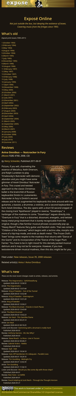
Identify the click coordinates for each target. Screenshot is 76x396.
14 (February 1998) (9, 77)
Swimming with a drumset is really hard (34, 328)
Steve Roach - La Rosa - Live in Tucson (24, 338)
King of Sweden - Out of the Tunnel (23, 291)
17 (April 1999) (7, 84)
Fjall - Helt (13, 349)
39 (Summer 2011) (9, 142)
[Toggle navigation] (8, 11)
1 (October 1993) (8, 43)
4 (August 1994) (8, 50)
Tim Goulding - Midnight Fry (20, 359)
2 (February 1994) (9, 45)
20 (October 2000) (9, 92)
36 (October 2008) (9, 134)
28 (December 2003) (10, 113)
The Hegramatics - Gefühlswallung (23, 280)
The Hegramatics (14, 286)
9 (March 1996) (8, 63)
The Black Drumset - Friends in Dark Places (26, 307)
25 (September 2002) (10, 105)
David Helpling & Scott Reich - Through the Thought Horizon (32, 380)
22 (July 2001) (7, 97)
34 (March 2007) (8, 129)
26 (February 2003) (9, 108)
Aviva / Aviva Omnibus (29, 262)
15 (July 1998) (7, 79)
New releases (20, 257)
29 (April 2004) (7, 116)
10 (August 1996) (8, 66)
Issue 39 (32, 257)
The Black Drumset (14, 312)
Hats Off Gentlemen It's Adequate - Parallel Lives (28, 354)
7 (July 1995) (7, 58)
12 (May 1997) (7, 71)
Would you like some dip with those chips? (35, 369)
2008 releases (45, 257)
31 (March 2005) (8, 121)
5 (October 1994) (8, 53)
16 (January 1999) (9, 82)
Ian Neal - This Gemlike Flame (21, 317)
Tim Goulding (12, 364)
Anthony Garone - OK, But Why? (21, 333)
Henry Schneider (12, 161)
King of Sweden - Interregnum (21, 296)
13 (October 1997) (9, 74)
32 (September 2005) (10, 124)
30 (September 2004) (10, 118)
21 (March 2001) (8, 95)
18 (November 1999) (10, 87)
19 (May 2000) (7, 90)
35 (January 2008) (9, 131)
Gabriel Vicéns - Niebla (17, 343)
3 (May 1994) (7, 48)
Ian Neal (10, 322)
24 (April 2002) (7, 103)
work (21, 388)
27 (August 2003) (8, 111)
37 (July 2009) (7, 137)
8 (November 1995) (9, 61)
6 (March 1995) (8, 56)
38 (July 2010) (7, 139)
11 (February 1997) (9, 69)
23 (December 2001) (10, 100)
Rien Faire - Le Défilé (16, 375)
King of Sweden (13, 301)
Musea (5, 155)
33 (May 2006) (7, 126)
